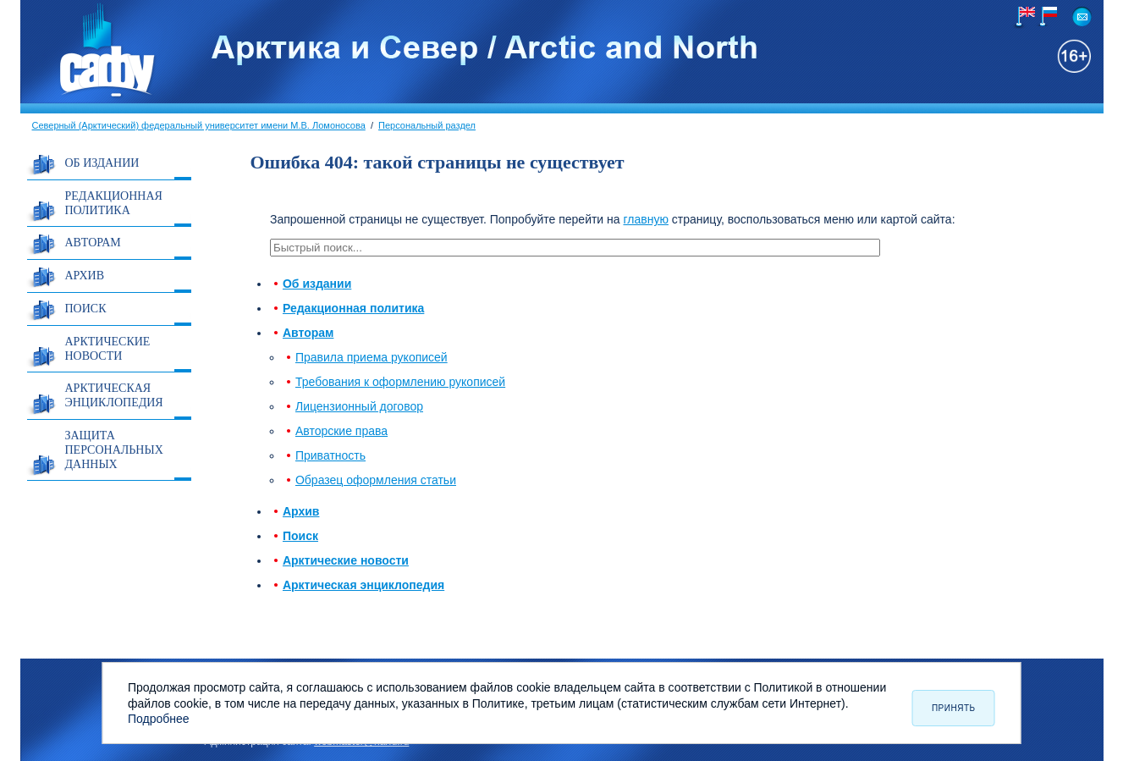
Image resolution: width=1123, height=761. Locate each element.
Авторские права (341, 431)
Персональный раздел (427, 125)
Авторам (93, 242)
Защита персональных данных (114, 450)
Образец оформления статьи (375, 480)
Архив (84, 275)
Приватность (330, 455)
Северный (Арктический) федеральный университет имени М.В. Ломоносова (199, 125)
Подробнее (159, 718)
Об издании (102, 163)
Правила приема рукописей (371, 357)
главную (646, 219)
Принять (954, 708)
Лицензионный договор (359, 406)
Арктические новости (108, 348)
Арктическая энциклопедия (114, 395)
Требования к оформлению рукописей (400, 382)
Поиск (86, 308)
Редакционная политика (113, 203)
